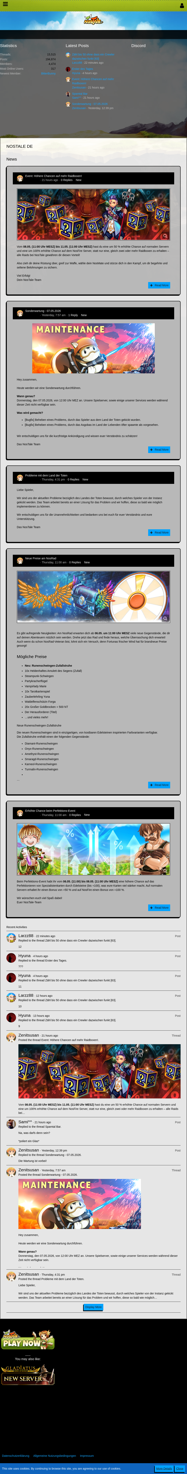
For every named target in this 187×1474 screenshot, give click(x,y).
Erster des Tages (82, 68)
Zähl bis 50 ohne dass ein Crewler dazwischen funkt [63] (80, 940)
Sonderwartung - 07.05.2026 (90, 104)
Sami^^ (76, 97)
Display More (93, 1307)
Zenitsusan (79, 87)
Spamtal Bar (79, 93)
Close (179, 1468)
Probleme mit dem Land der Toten (46, 475)
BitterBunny (48, 73)
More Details (164, 1468)
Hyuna (76, 73)
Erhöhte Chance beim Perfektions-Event (50, 810)
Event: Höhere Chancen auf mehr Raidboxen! (53, 176)
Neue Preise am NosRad (40, 558)
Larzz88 (77, 62)
